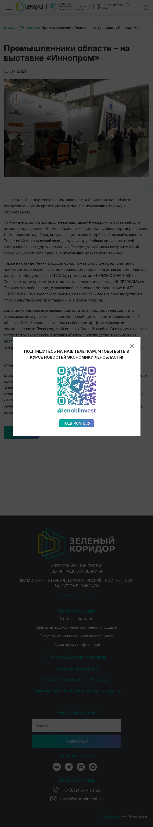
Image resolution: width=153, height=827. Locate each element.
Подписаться (76, 306)
